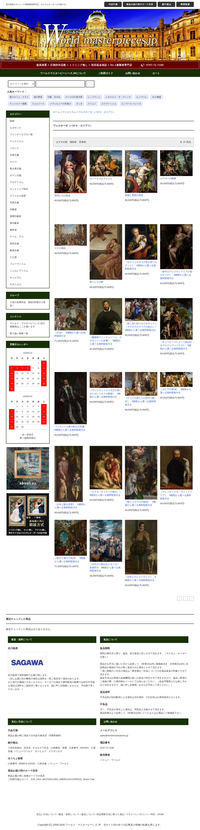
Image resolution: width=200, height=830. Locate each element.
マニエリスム (69, 112)
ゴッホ (79, 103)
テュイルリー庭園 (18, 103)
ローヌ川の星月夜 (74, 97)
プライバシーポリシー (137, 814)
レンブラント (94, 97)
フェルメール (38, 103)
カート (156, 73)
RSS (153, 814)
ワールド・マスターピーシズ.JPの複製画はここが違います (27, 325)
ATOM (160, 814)
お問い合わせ (132, 73)
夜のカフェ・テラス (19, 97)
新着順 (82, 142)
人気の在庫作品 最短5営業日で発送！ (27, 304)
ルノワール (141, 97)
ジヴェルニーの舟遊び (60, 103)
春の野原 (38, 97)
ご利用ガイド (105, 73)
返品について (88, 814)
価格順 (73, 142)
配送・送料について (69, 814)
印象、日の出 (54, 97)
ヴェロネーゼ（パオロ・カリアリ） (97, 112)
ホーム (56, 112)
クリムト (92, 103)
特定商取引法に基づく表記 (110, 814)
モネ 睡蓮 (156, 97)
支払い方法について (46, 814)
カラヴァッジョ (108, 103)
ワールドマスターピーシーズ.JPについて (63, 73)
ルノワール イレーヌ (131, 103)
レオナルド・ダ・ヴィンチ (118, 97)
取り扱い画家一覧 (19, 333)
